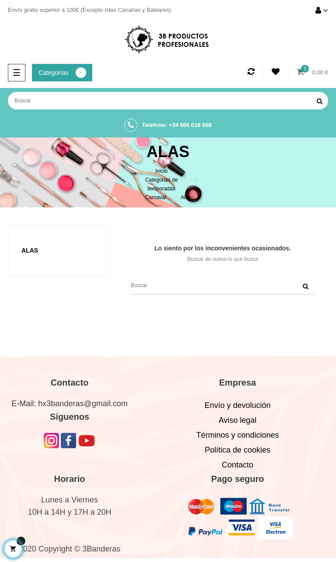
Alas (29, 250)
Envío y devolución (237, 405)
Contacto (237, 464)
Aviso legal (238, 420)
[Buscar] (168, 100)
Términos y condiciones (237, 435)
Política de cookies (237, 450)
